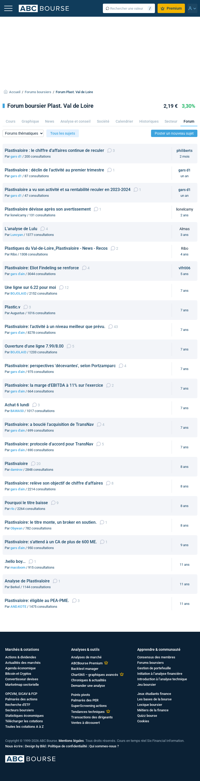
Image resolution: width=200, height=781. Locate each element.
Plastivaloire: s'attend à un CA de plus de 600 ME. (51, 541)
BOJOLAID (18, 293)
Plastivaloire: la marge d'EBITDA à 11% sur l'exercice (54, 385)
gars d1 (16, 156)
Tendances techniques (88, 712)
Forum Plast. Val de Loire (74, 92)
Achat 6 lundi (17, 404)
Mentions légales (71, 741)
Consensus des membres (156, 657)
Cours (10, 121)
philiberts (184, 150)
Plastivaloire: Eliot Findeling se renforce (42, 267)
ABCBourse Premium (87, 663)
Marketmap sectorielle (22, 685)
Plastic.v (12, 307)
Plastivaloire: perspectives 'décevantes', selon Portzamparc (60, 365)
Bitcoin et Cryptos (18, 674)
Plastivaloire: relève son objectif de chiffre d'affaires (54, 483)
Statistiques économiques (24, 716)
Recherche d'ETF (17, 705)
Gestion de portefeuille (154, 668)
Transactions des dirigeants (92, 717)
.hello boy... (15, 561)
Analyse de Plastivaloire (27, 581)
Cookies (143, 721)
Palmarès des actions (21, 699)
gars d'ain (17, 274)
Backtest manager (84, 669)
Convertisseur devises (21, 679)
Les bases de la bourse (154, 699)
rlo (12, 509)
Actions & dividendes (20, 657)
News (49, 121)
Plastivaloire (16, 463)
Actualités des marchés (23, 663)
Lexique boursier (149, 705)
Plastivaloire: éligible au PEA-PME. (37, 600)
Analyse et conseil (75, 121)
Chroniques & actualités (88, 680)
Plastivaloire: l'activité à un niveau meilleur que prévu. (55, 326)
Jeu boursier (146, 685)
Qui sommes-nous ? (104, 746)
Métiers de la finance (152, 710)
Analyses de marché (86, 657)
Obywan (16, 528)
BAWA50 (17, 411)
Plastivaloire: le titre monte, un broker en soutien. (51, 522)
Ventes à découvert (85, 723)
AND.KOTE (18, 607)
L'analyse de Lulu (21, 228)
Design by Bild (35, 746)
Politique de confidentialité (67, 746)
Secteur (171, 121)
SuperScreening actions (89, 706)
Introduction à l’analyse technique (162, 679)
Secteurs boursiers (19, 710)
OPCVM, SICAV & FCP (21, 694)
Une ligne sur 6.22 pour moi (30, 287)
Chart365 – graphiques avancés (94, 675)
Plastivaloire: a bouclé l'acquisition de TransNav (49, 424)
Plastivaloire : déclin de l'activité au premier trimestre (54, 170)
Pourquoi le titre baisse (26, 502)
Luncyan (16, 235)
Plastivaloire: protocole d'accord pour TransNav (49, 444)
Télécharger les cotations (24, 721)
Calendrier (124, 121)
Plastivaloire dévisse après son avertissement (48, 209)
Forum (189, 121)
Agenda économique (20, 668)
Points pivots (80, 695)
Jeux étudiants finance (154, 694)
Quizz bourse (147, 716)
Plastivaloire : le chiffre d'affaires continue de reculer (54, 150)
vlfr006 (184, 268)
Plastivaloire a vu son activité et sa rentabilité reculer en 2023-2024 (67, 189)
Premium (171, 8)
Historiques (149, 121)
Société (103, 121)
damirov (16, 470)
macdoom (17, 567)
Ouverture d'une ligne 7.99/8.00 (34, 346)
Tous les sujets (62, 133)
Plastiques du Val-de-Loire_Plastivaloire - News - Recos (56, 248)
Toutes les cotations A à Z (24, 727)
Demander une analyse (88, 686)
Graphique (30, 121)
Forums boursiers (38, 92)
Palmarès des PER (84, 700)
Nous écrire (14, 746)
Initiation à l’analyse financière (159, 674)
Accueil (14, 92)
